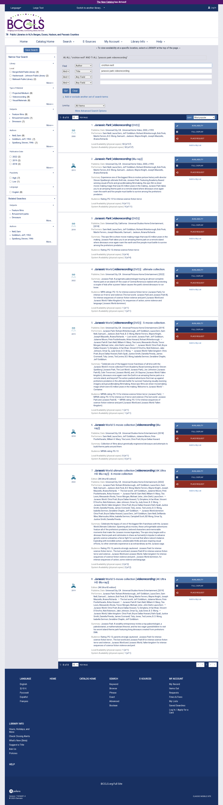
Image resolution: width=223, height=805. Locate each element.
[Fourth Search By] (83, 82)
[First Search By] (83, 65)
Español (24, 697)
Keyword (113, 684)
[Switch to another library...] (90, 8)
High (15, 178)
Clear (75, 90)
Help (12, 764)
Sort (189, 118)
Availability (189, 126)
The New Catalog (105, 2)
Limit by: (66, 105)
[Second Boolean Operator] (65, 77)
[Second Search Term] (154, 71)
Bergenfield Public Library (24, 72)
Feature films (18, 114)
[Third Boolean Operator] (65, 82)
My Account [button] (113, 41)
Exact (112, 697)
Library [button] (12, 63)
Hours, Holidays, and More (19, 730)
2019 (15, 160)
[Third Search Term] (154, 76)
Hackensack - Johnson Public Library (29, 76)
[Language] (15, 8)
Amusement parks (20, 118)
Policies (13, 753)
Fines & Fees (175, 697)
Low (15, 181)
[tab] (31, 56)
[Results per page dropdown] (75, 117)
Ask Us (12, 749)
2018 (15, 164)
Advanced (114, 701)
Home (24, 41)
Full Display (189, 132)
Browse (113, 688)
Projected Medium (21, 93)
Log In (213, 8)
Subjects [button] (13, 109)
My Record (174, 684)
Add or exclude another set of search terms (85, 96)
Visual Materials (20, 100)
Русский (24, 692)
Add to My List (195, 145)
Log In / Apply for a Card (178, 711)
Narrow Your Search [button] (18, 57)
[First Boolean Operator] (65, 71)
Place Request (189, 139)
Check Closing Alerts (19, 736)
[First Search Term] (154, 65)
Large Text (38, 8)
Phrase (112, 692)
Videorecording (20, 97)
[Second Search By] (83, 71)
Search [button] (68, 41)
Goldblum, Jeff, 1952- (22, 139)
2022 (15, 157)
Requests (174, 692)
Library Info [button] (139, 41)
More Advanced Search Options (91, 111)
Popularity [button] (14, 173)
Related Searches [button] (17, 198)
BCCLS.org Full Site (111, 783)
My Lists (173, 701)
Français (24, 701)
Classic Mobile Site (202, 796)
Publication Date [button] (16, 151)
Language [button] (14, 187)
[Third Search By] (83, 77)
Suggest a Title (16, 744)
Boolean (113, 705)
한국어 (23, 688)
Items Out (174, 688)
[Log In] (209, 8)
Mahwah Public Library (23, 79)
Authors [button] (13, 130)
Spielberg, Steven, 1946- (23, 143)
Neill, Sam (16, 135)
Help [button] (160, 41)
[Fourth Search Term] (154, 82)
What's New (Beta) (18, 740)
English (16, 192)
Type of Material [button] (16, 88)
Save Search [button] (31, 50)
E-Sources (89, 41)
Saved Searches (177, 705)
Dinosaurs (16, 121)
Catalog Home (45, 41)
